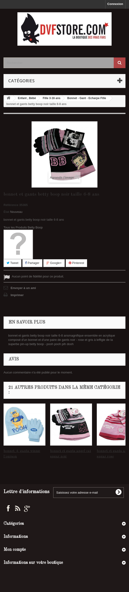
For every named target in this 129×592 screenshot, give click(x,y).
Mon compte (15, 550)
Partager (32, 263)
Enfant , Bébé (27, 98)
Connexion (115, 4)
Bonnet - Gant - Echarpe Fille (86, 98)
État (6, 212)
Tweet (12, 263)
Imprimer (17, 295)
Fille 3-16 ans (51, 98)
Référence (11, 205)
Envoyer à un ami (23, 288)
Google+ (54, 263)
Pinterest (76, 263)
